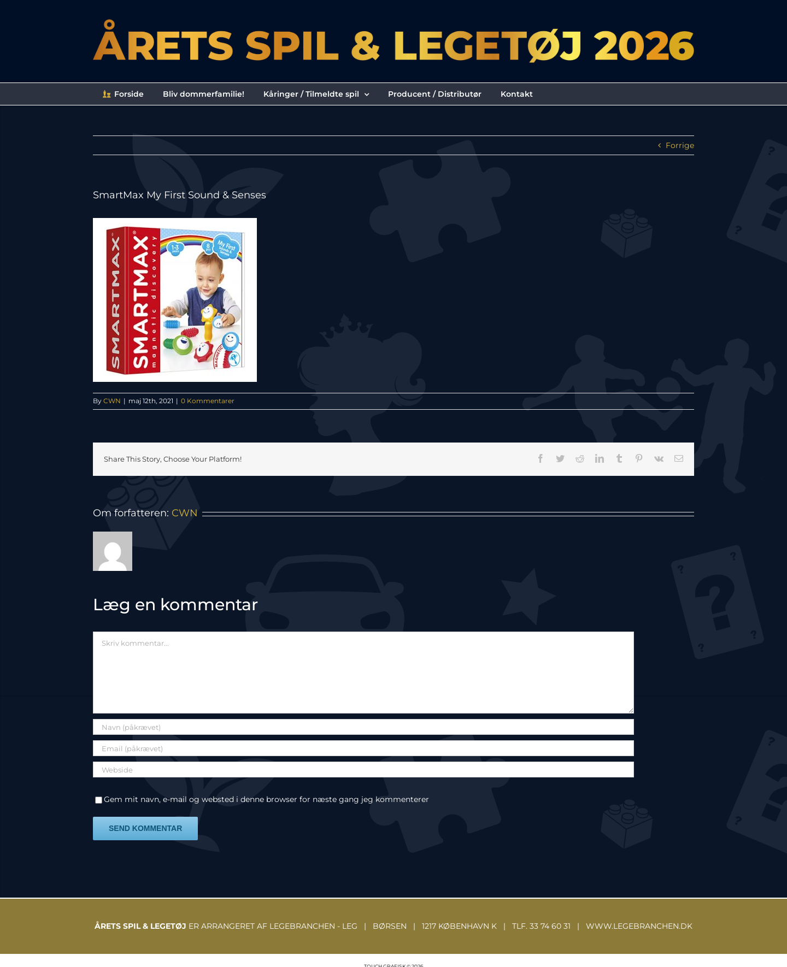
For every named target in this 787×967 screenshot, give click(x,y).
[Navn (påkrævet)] (363, 727)
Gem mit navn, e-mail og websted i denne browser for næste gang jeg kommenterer (266, 799)
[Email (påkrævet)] (363, 748)
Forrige (680, 145)
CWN (112, 401)
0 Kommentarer (207, 401)
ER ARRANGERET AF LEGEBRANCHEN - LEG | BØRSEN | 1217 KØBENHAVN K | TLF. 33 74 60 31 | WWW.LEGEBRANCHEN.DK (393, 926)
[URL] (363, 769)
